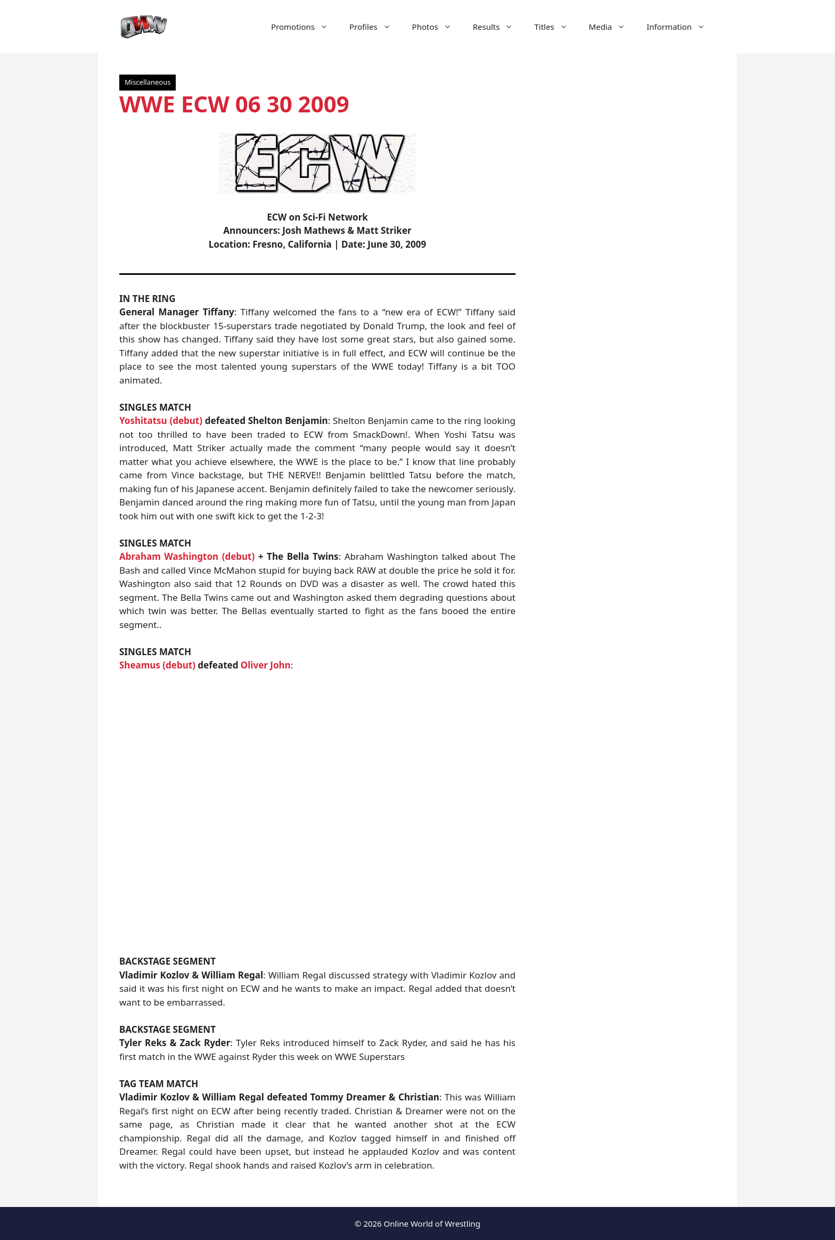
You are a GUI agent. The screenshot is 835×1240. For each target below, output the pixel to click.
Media (612, 27)
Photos (437, 27)
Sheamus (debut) (157, 665)
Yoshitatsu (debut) (160, 420)
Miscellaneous (147, 82)
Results (498, 27)
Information (681, 27)
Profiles (375, 27)
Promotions (305, 27)
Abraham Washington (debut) (187, 556)
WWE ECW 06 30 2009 (234, 103)
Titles (556, 27)
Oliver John (266, 665)
